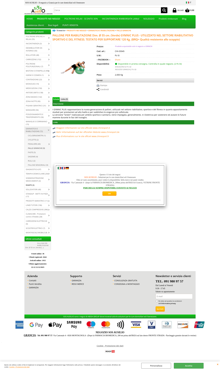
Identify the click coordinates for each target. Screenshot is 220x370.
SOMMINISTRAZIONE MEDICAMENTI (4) (35, 181)
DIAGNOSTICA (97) (33, 171)
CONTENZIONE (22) (34, 81)
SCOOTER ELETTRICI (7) (35, 230)
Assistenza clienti (35, 26)
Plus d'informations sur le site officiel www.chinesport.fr (82, 138)
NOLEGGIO (148, 19)
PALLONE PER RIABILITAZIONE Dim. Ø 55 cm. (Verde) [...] (37, 247)
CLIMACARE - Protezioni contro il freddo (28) (36, 217)
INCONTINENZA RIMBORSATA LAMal (120, 19)
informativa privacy (168, 305)
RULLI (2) (31, 162)
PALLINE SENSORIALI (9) (38, 167)
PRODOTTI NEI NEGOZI (48, 19)
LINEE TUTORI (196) (34, 207)
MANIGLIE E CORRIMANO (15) (36, 124)
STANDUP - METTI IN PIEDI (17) (37, 197)
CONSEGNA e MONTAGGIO (127, 285)
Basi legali (53, 26)
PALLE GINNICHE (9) (36, 150)
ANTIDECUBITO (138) (34, 94)
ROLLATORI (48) (32, 57)
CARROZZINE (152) (33, 61)
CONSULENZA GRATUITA (125, 282)
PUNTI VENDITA (70, 26)
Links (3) (64, 101)
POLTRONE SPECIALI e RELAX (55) (35, 39)
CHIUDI (218, 364)
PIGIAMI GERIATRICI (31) (36, 107)
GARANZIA (34, 289)
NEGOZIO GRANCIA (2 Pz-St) (125, 71)
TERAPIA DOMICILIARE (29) (37, 175)
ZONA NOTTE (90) (33, 103)
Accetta (188, 365)
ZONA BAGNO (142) (34, 98)
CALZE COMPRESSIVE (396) (37, 211)
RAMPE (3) (30, 187)
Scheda (56, 101)
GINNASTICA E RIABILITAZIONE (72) (34, 132)
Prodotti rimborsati (168, 19)
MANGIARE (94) (32, 112)
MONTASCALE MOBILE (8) (36, 234)
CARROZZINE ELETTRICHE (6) (36, 224)
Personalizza (156, 365)
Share (117, 61)
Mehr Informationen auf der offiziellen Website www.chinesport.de (87, 134)
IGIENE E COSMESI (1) (35, 77)
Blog (184, 19)
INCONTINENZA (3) (34, 45)
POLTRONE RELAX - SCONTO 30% (81, 19)
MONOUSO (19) (32, 85)
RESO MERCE (78, 285)
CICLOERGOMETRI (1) (37, 137)
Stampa (103, 87)
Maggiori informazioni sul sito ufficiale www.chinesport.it (83, 129)
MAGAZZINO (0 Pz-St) (123, 68)
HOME (30, 19)
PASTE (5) (32, 154)
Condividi (104, 91)
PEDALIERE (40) (34, 146)
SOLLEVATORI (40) (33, 191)
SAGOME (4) (33, 158)
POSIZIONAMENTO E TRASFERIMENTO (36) (35, 117)
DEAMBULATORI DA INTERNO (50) (34, 51)
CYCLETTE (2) (33, 141)
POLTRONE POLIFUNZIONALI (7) (34, 67)
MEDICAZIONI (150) (34, 90)
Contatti (32, 282)
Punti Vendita (35, 285)
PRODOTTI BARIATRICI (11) (37, 202)
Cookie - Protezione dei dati (19, 367)
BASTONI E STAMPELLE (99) (37, 72)
